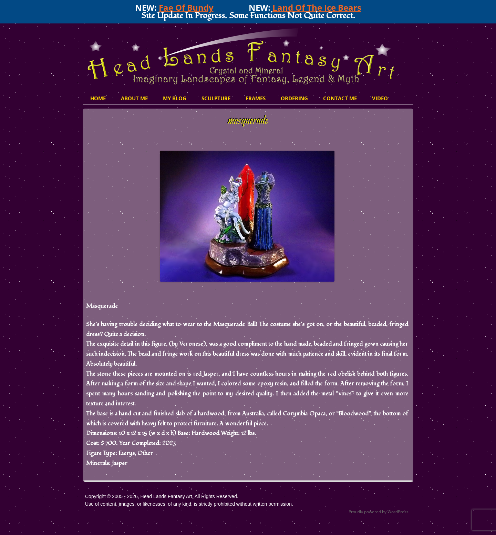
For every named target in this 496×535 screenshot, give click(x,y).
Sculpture (216, 98)
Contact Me (340, 98)
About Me (134, 98)
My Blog (174, 98)
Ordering (294, 98)
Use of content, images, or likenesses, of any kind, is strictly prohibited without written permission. (189, 504)
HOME (98, 98)
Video (380, 98)
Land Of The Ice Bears (316, 7)
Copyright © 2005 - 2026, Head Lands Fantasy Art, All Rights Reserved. (161, 496)
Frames (256, 98)
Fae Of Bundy (186, 7)
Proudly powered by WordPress (379, 512)
